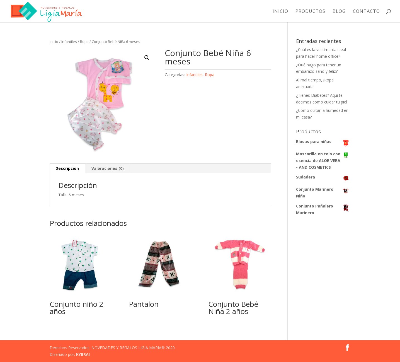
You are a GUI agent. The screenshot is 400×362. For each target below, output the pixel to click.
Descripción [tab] (67, 168)
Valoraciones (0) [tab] (107, 168)
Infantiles (69, 41)
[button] (147, 58)
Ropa (84, 41)
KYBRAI (83, 354)
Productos (310, 11)
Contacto (366, 11)
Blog (339, 11)
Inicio (280, 11)
